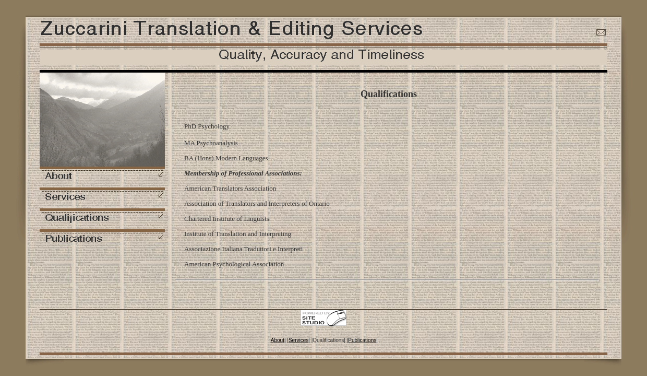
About (277, 340)
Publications (362, 340)
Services (298, 340)
